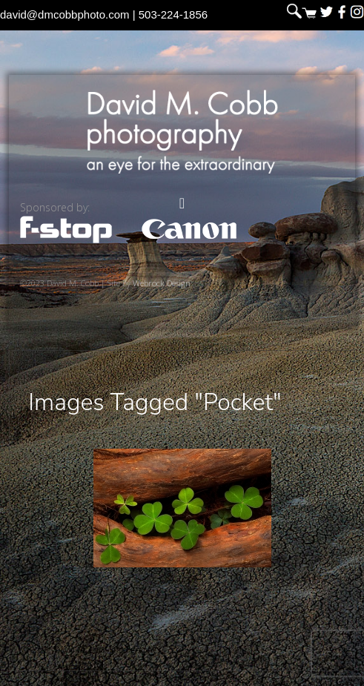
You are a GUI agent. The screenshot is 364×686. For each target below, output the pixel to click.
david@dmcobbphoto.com (65, 14)
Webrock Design (162, 282)
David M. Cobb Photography (182, 132)
